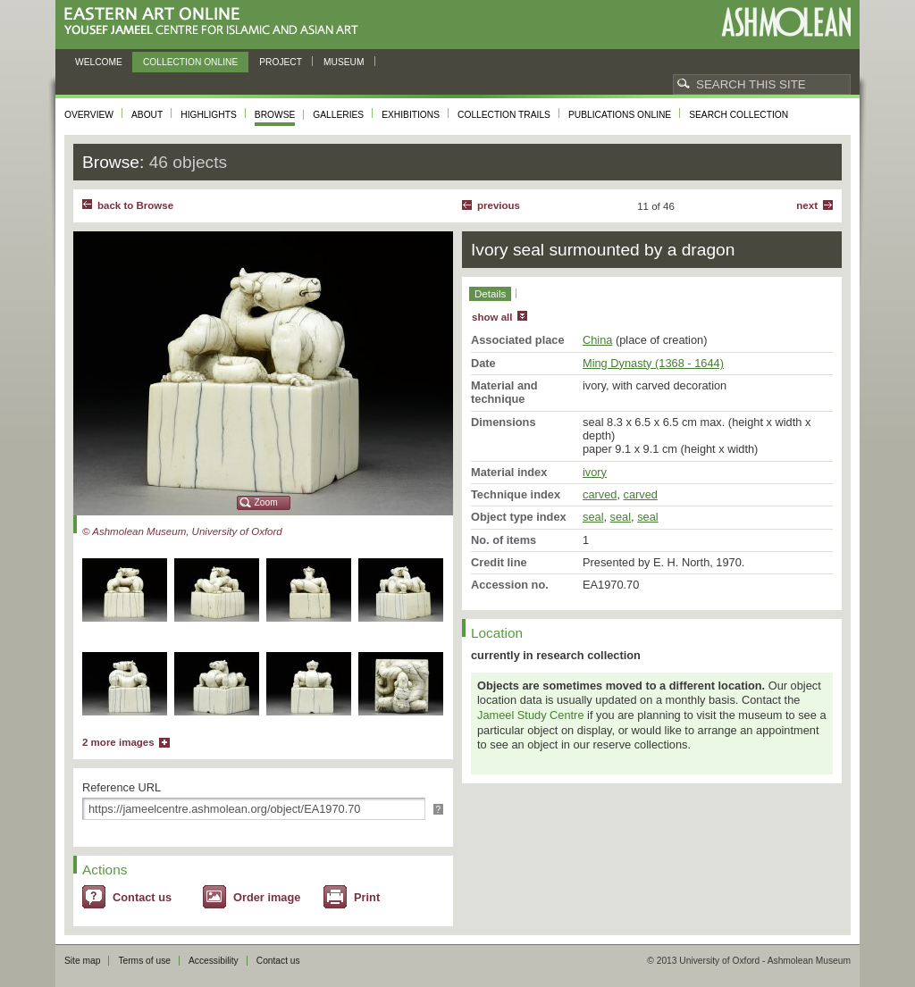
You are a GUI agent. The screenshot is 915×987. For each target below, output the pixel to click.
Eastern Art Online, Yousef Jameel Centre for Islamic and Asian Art (215, 22)
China (597, 340)
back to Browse (135, 205)
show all (492, 317)
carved (600, 494)
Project (280, 62)
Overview (88, 115)
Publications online (619, 115)
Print (367, 897)
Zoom (266, 502)
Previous (498, 205)
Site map (82, 961)
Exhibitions (411, 115)
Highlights (208, 115)
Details (490, 294)
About (147, 115)
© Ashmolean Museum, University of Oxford (182, 531)
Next (807, 205)
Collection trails (504, 115)
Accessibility (214, 961)
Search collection (738, 115)
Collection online (190, 62)
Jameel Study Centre (530, 715)
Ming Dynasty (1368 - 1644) (653, 363)
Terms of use (144, 961)
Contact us (142, 897)
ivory (595, 472)
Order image (266, 897)
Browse (275, 115)
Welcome (98, 62)
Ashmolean (786, 22)
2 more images (118, 742)
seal (593, 516)
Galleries (338, 115)
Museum (344, 62)
